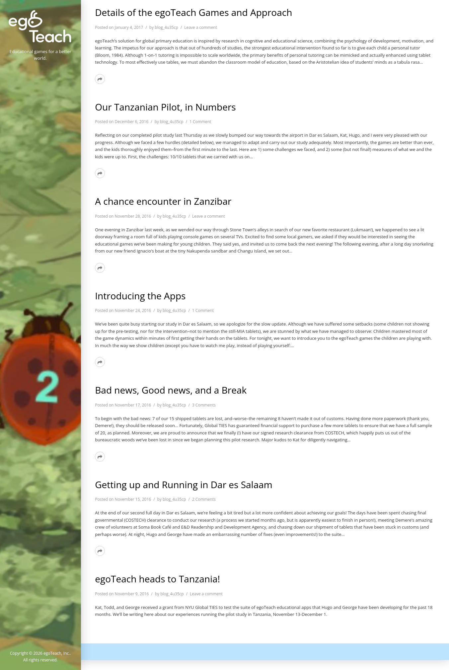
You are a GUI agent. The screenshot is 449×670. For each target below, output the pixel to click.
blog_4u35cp (166, 27)
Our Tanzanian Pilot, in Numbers (165, 107)
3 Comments (204, 405)
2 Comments (204, 499)
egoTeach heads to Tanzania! (157, 578)
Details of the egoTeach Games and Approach (193, 12)
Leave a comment (200, 27)
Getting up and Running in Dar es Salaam (183, 484)
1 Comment (200, 121)
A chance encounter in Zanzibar (163, 201)
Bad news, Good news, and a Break (171, 390)
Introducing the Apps (140, 295)
